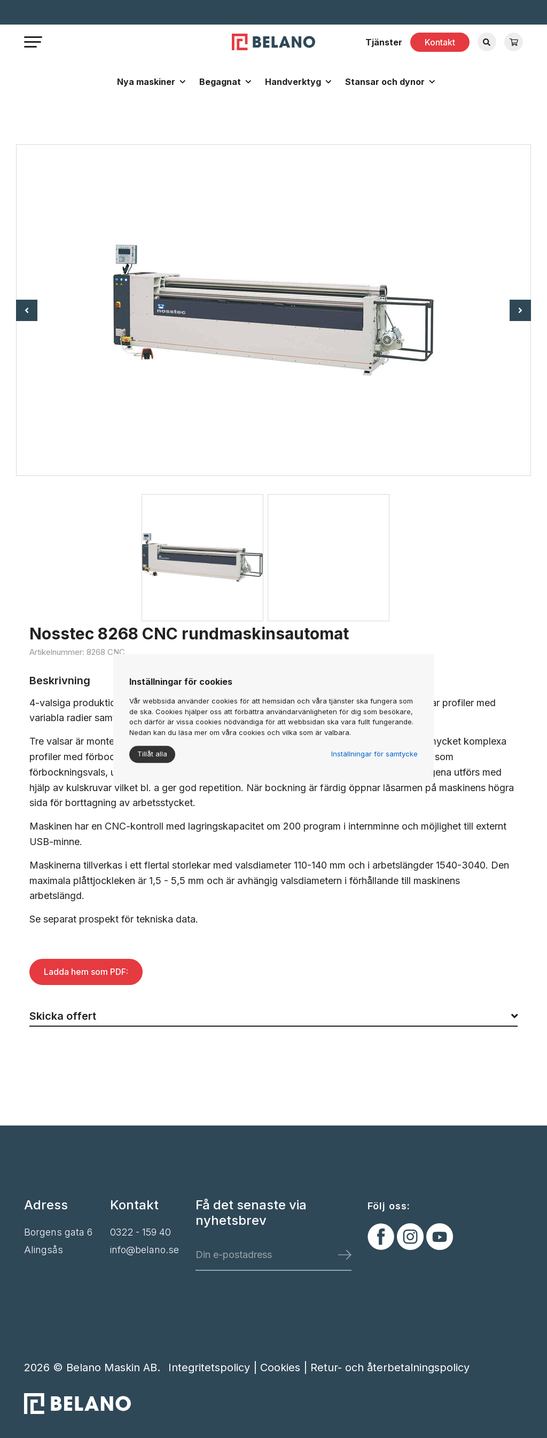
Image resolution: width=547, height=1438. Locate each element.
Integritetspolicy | (214, 1367)
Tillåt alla (152, 753)
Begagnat (220, 81)
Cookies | (285, 1367)
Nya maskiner (146, 81)
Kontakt (440, 42)
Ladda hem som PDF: (86, 971)
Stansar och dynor (385, 81)
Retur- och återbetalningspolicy (390, 1367)
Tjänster (383, 42)
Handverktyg (293, 81)
